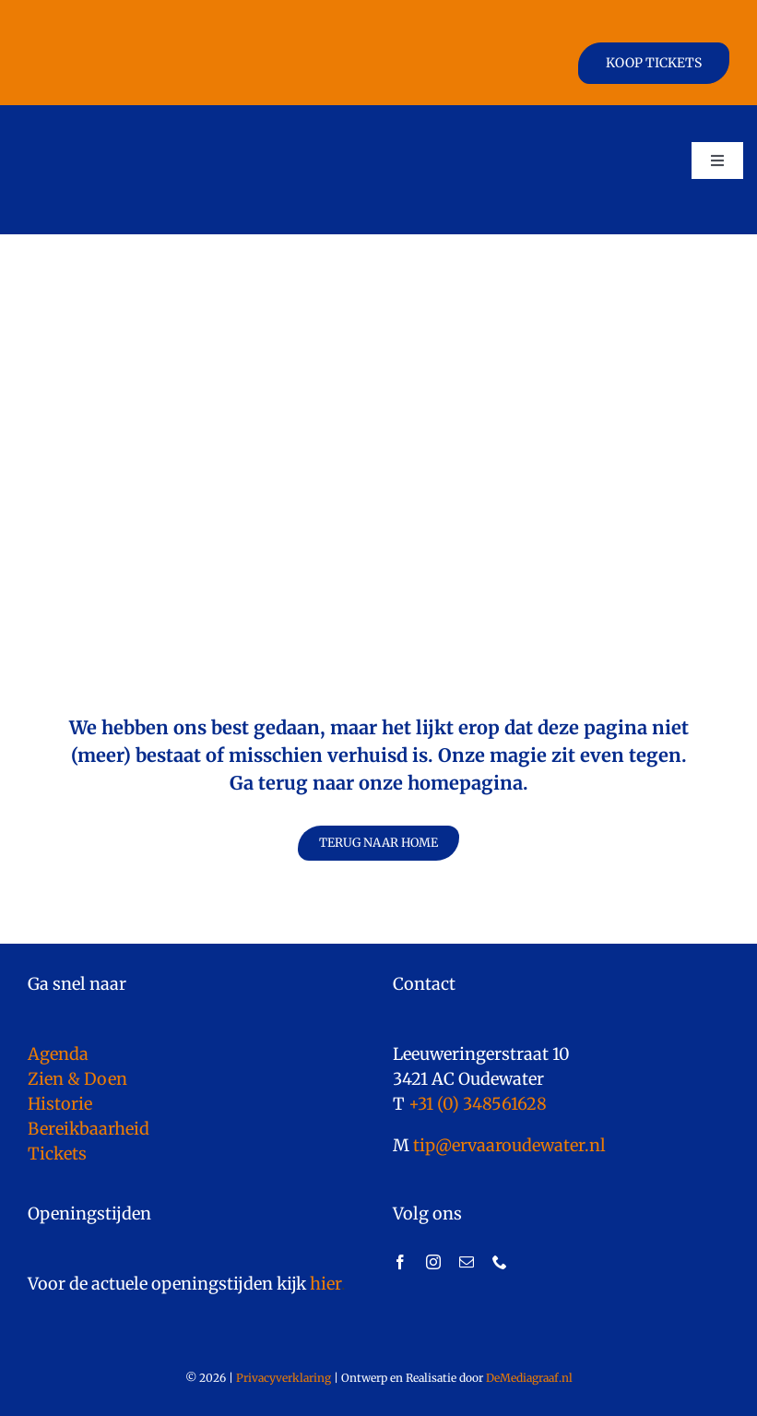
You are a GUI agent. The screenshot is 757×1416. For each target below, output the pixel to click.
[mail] (466, 1262)
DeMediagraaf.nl (528, 1378)
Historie (60, 1103)
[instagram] (433, 1262)
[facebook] (400, 1262)
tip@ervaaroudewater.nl (507, 1145)
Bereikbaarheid (88, 1128)
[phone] (499, 1262)
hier (325, 1283)
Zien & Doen (77, 1078)
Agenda (58, 1054)
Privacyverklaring (283, 1378)
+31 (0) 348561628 (477, 1103)
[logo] (105, 122)
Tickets (57, 1153)
